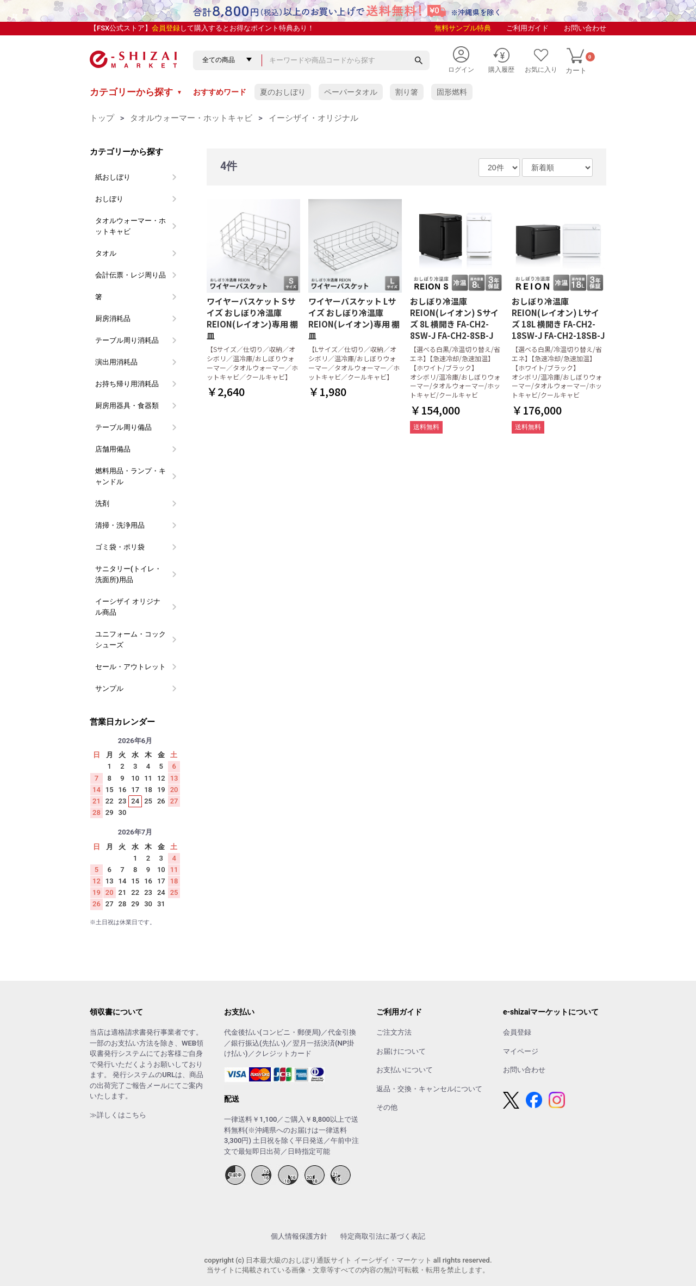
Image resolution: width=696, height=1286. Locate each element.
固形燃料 (452, 92)
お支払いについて (404, 1070)
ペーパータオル (350, 92)
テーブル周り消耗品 (127, 340)
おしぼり (109, 199)
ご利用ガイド (527, 28)
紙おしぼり (112, 177)
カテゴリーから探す (136, 91)
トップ (102, 118)
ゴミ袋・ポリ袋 (120, 547)
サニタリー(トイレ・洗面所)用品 (128, 574)
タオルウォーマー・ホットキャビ (191, 118)
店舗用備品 (112, 449)
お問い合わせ (585, 28)
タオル (105, 253)
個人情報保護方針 (299, 1236)
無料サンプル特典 (462, 28)
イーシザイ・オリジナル (313, 118)
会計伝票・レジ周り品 (130, 275)
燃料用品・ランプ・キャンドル (130, 476)
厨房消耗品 (112, 318)
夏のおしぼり (283, 92)
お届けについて (401, 1051)
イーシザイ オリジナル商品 (127, 606)
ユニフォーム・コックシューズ (130, 639)
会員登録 (166, 28)
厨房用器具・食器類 (127, 405)
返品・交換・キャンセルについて (429, 1089)
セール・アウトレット (130, 667)
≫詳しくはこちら (118, 1115)
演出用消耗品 (116, 362)
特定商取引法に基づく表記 (382, 1236)
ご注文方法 (394, 1032)
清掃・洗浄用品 (120, 525)
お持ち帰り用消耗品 (127, 384)
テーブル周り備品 (123, 427)
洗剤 (102, 503)
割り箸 (406, 92)
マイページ (520, 1051)
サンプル (109, 688)
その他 (386, 1107)
